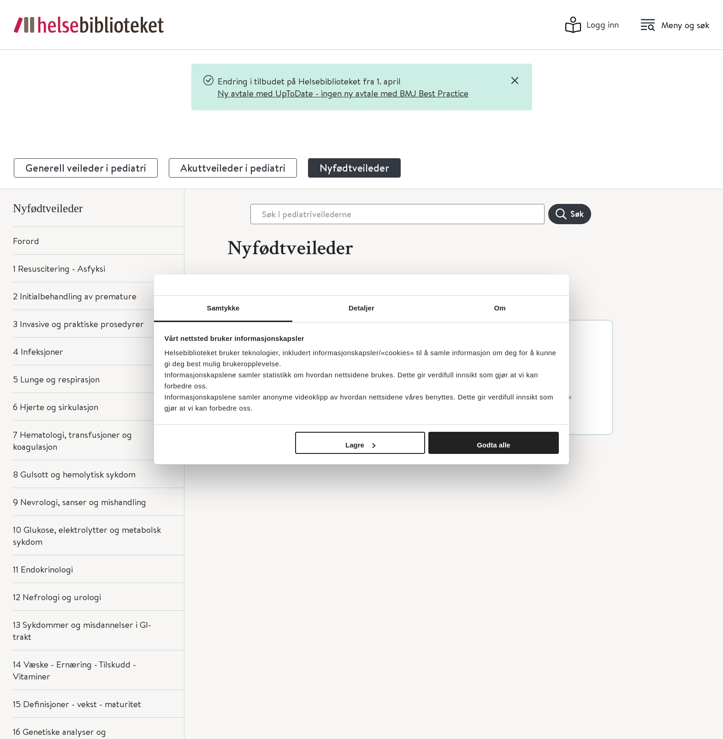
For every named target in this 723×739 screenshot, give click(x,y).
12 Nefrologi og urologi (57, 596)
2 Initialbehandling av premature (74, 296)
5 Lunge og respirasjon (56, 379)
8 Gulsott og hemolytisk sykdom (74, 474)
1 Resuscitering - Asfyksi (59, 268)
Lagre (360, 445)
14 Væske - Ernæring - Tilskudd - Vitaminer (74, 670)
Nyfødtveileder (354, 168)
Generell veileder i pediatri (85, 168)
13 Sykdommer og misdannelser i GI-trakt (82, 630)
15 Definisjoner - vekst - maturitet (77, 703)
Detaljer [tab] (361, 308)
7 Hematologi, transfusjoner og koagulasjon (72, 440)
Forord (26, 240)
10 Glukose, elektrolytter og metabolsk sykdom (87, 535)
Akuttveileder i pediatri (232, 168)
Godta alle (493, 445)
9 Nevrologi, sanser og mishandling (79, 501)
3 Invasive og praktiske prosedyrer (78, 323)
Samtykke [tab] (223, 308)
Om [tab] (499, 308)
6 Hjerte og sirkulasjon (55, 406)
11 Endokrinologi (43, 569)
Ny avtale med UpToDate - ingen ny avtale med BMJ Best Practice (343, 93)
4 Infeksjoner (38, 351)
